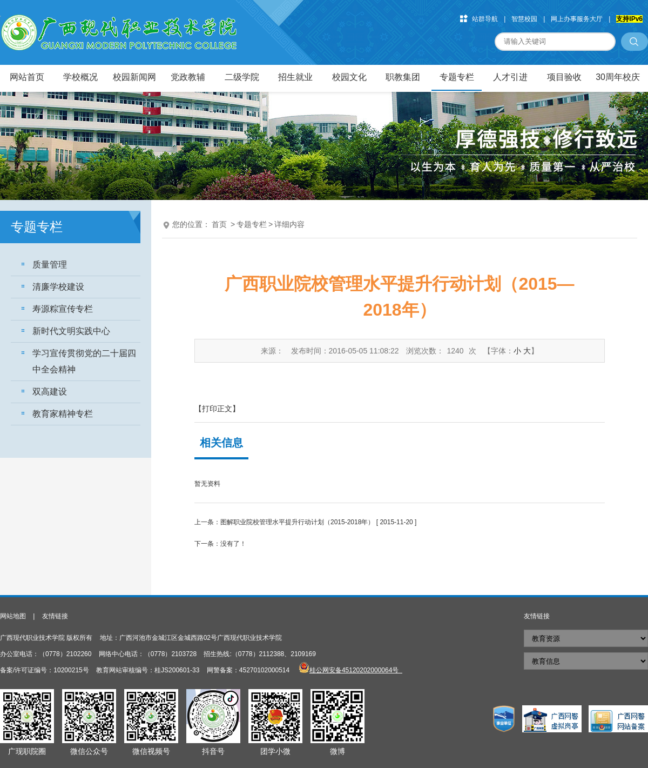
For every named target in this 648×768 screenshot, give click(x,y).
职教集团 (403, 77)
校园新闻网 (134, 77)
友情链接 (55, 616)
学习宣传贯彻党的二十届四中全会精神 (84, 361)
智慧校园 (524, 19)
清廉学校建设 (58, 286)
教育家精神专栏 (62, 413)
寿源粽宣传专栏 (62, 308)
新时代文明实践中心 (71, 331)
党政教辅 (188, 77)
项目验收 (564, 77)
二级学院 (242, 77)
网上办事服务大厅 (577, 19)
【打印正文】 (217, 408)
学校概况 (80, 77)
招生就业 (295, 77)
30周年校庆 (618, 77)
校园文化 (349, 77)
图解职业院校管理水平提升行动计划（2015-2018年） (297, 522)
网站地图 (13, 616)
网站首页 (27, 77)
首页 (219, 224)
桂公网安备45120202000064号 (355, 670)
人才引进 (510, 77)
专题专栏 (457, 77)
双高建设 (49, 391)
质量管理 (49, 264)
